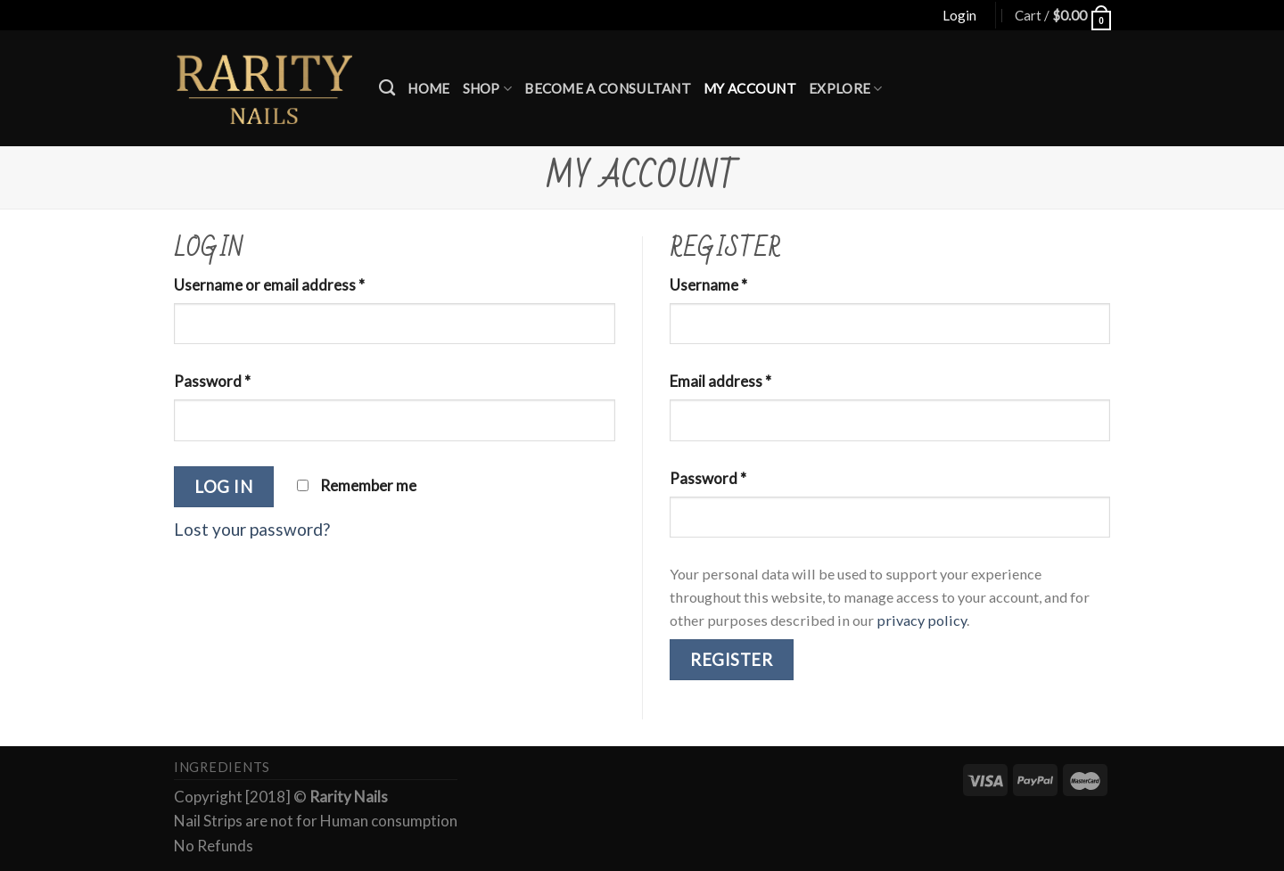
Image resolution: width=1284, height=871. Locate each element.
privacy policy (922, 620)
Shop (488, 88)
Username (708, 284)
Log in (223, 487)
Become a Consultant (607, 88)
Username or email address (269, 284)
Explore (846, 88)
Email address (720, 381)
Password (212, 381)
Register (731, 660)
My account (750, 88)
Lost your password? (252, 529)
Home (428, 88)
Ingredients (222, 767)
